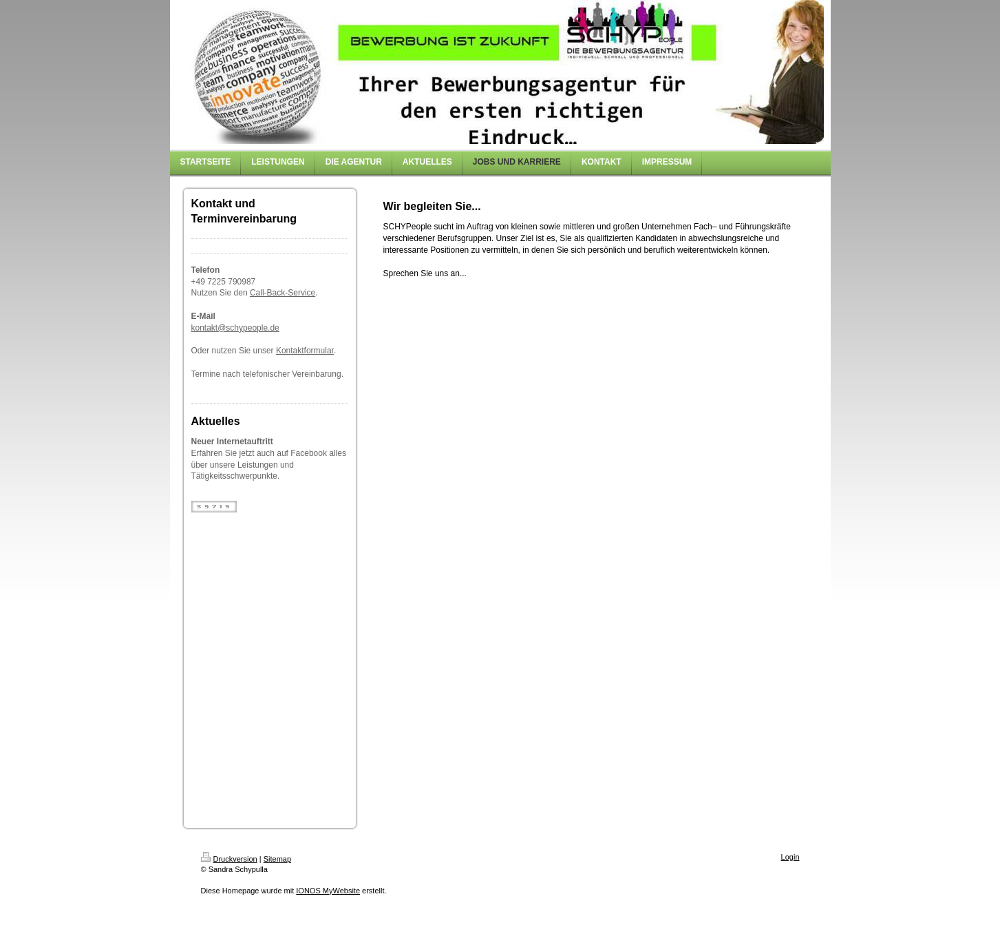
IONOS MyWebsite (328, 890)
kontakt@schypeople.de (235, 328)
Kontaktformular (305, 350)
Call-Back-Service (282, 293)
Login (790, 857)
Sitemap (277, 859)
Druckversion (229, 859)
